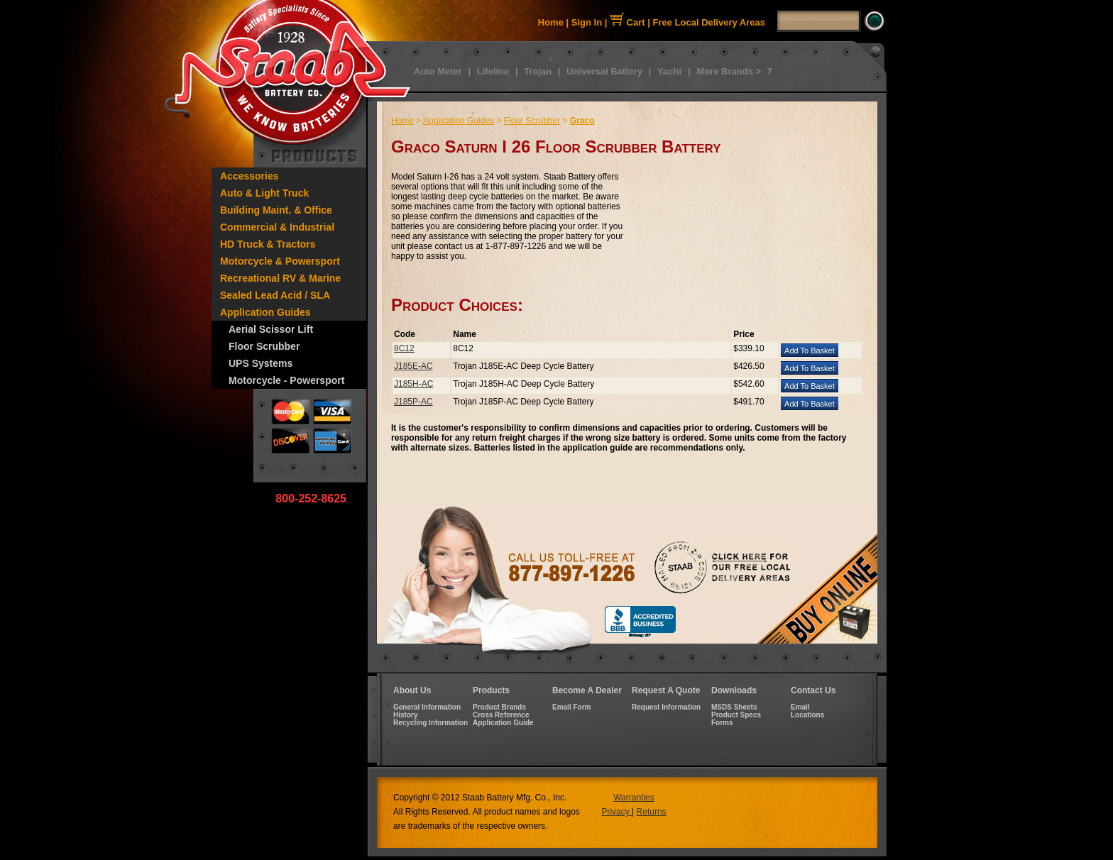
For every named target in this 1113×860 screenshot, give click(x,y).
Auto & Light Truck (264, 193)
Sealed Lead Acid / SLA (275, 295)
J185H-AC (413, 384)
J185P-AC (413, 402)
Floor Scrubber (264, 346)
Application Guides (265, 312)
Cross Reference (501, 715)
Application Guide (503, 723)
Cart (627, 22)
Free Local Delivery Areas (709, 22)
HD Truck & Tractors (268, 244)
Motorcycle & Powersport (280, 261)
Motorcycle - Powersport (286, 380)
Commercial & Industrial (277, 227)
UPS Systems (260, 363)
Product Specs (736, 715)
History (405, 715)
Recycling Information (430, 723)
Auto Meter (438, 71)
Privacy (616, 812)
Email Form (571, 707)
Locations (807, 715)
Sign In (586, 22)
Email (800, 707)
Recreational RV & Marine (280, 278)
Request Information (666, 707)
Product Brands (499, 707)
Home (551, 22)
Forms (722, 723)
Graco (582, 121)
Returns (652, 812)
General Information (427, 707)
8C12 (404, 348)
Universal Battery (604, 71)
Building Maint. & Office (276, 210)
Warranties (633, 798)
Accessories (249, 176)
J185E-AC (413, 366)
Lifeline (493, 71)
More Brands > (728, 71)
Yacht (669, 71)
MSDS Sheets (734, 707)
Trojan (538, 71)
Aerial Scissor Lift (271, 329)
